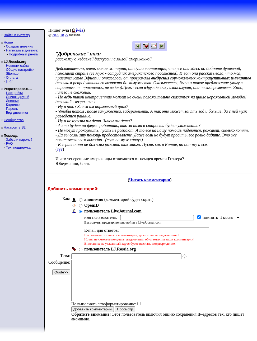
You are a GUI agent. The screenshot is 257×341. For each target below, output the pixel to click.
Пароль (12, 109)
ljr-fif (9, 81)
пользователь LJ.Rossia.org (110, 249)
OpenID (91, 205)
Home (8, 42)
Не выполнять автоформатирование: (103, 312)
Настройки (14, 93)
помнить (211, 217)
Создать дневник (19, 46)
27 (66, 35)
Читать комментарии (151, 180)
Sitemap (12, 73)
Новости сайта (17, 66)
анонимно (93, 199)
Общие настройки (20, 70)
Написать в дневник (22, 50)
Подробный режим (23, 54)
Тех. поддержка (18, 147)
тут (60, 149)
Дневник (12, 101)
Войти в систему (17, 35)
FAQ (9, 143)
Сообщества (14, 120)
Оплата (12, 77)
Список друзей (17, 97)
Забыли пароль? (19, 139)
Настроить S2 (15, 127)
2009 (55, 35)
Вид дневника (17, 113)
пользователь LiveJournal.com (113, 211)
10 (62, 35)
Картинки (13, 105)
